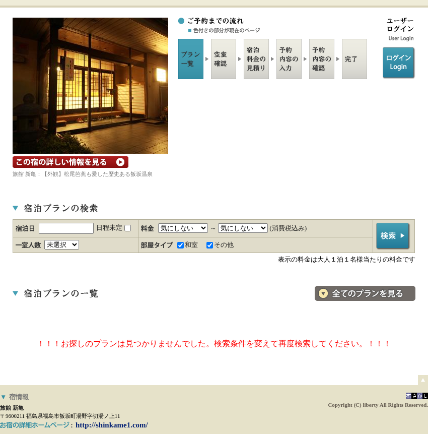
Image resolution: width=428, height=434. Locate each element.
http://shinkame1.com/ (112, 425)
